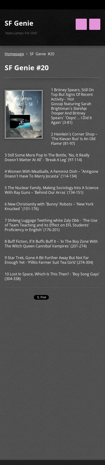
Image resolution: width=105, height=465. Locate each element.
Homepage (14, 53)
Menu (94, 24)
